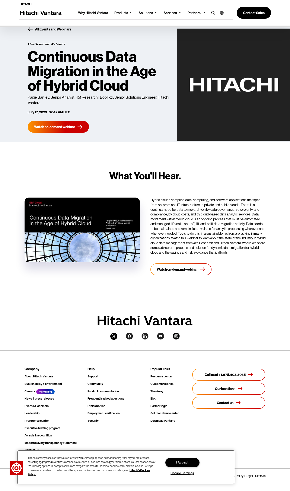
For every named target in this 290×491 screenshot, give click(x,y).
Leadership (32, 413)
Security (93, 421)
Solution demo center (164, 413)
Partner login (158, 406)
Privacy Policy (234, 476)
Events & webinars (37, 406)
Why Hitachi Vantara (93, 13)
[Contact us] (228, 403)
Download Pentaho (162, 421)
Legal (249, 476)
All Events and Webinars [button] (49, 29)
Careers (30, 391)
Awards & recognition (38, 435)
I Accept (182, 462)
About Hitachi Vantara (39, 376)
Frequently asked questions (105, 398)
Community (95, 384)
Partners (194, 13)
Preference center (37, 421)
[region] (126, 467)
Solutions (146, 13)
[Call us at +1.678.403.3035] (228, 375)
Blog (153, 398)
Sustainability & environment (43, 384)
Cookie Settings (182, 473)
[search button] (212, 12)
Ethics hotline (96, 406)
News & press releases (39, 398)
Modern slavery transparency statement (51, 443)
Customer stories (161, 384)
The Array (156, 391)
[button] (220, 13)
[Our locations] (228, 389)
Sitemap (260, 476)
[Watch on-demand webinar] (58, 127)
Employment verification (103, 413)
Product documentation (103, 391)
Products (121, 13)
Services (170, 13)
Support (92, 376)
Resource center (161, 376)
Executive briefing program (42, 428)
